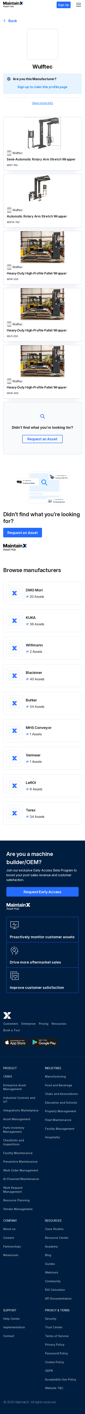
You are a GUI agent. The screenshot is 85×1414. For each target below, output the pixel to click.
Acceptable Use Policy (60, 1379)
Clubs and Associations (61, 1093)
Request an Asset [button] (42, 439)
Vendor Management (18, 1209)
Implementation (14, 1327)
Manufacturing (55, 1076)
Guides (50, 1264)
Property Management (60, 1111)
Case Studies (54, 1229)
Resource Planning (16, 1200)
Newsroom (10, 1255)
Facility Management (59, 1128)
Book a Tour (11, 1030)
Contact (8, 1336)
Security (50, 1318)
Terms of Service (57, 1336)
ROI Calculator (55, 1289)
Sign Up (63, 5)
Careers (8, 1237)
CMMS (7, 1076)
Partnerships (12, 1246)
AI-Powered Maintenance (21, 1179)
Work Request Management (13, 1189)
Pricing (43, 1023)
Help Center (11, 1318)
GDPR (49, 1370)
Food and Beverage (58, 1085)
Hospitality (52, 1137)
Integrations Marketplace (21, 1110)
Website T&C (54, 1388)
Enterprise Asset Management (14, 1087)
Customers (10, 1023)
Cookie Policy (54, 1362)
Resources (59, 1023)
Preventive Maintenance (20, 1161)
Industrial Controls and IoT (19, 1099)
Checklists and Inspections (13, 1142)
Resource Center (56, 1237)
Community (53, 1281)
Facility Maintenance (18, 1153)
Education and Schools (61, 1102)
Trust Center (53, 1327)
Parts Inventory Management (13, 1129)
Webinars (51, 1272)
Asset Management (16, 1119)
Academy (51, 1246)
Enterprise (28, 1023)
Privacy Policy (54, 1344)
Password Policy (56, 1353)
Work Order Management (20, 1170)
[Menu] (78, 5)
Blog (48, 1255)
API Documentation (58, 1298)
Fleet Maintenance (58, 1120)
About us (9, 1229)
